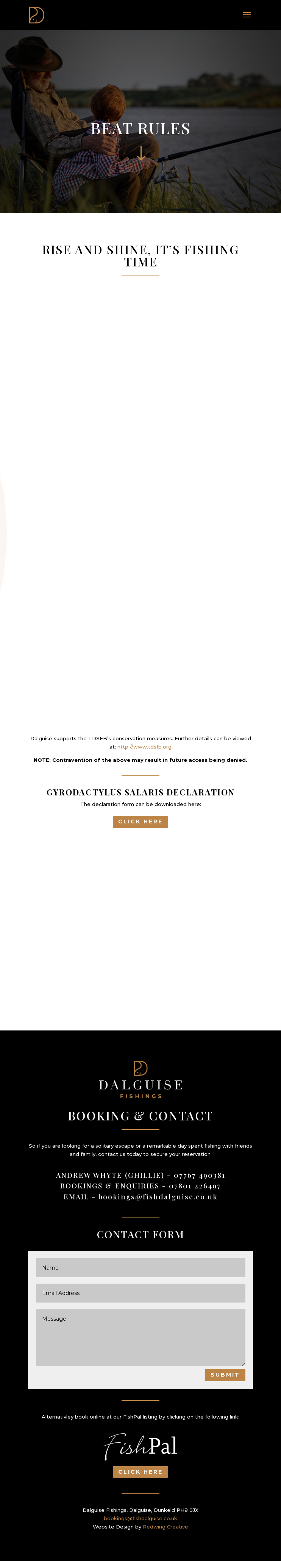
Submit (225, 1374)
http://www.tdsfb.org (144, 747)
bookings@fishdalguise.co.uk (158, 1196)
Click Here (140, 821)
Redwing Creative (165, 1527)
